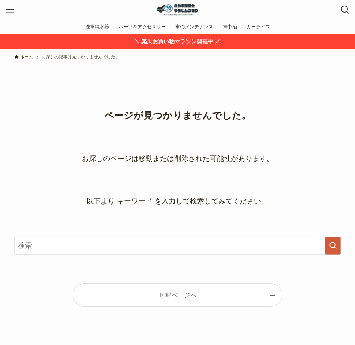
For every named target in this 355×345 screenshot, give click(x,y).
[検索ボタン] (345, 10)
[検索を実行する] (333, 246)
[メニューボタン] (10, 10)
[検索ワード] (177, 246)
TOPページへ (177, 294)
